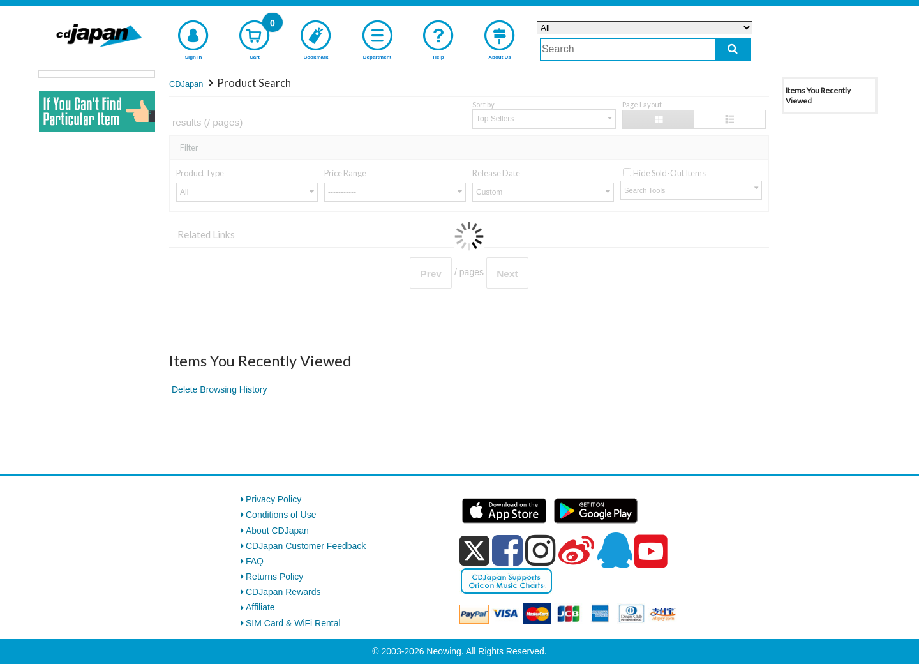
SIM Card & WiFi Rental (293, 623)
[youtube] (651, 551)
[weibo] (576, 550)
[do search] (733, 49)
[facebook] (507, 550)
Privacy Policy (273, 499)
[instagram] (540, 550)
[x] (474, 551)
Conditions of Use (281, 514)
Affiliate (260, 607)
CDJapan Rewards (283, 592)
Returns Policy (274, 576)
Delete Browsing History (219, 389)
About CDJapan (277, 530)
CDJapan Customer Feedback (306, 546)
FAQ (255, 561)
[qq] (614, 550)
